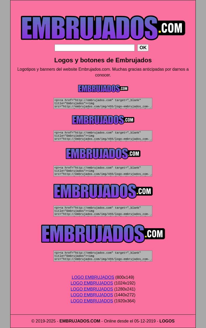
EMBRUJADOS (74, 321)
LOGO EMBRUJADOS (93, 277)
